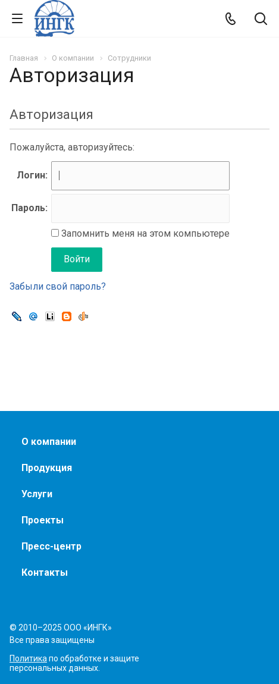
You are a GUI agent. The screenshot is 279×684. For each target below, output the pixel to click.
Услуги (36, 494)
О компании (48, 441)
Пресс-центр (51, 546)
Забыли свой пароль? (58, 286)
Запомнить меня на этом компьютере (144, 233)
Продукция (46, 467)
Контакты (44, 572)
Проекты (42, 520)
